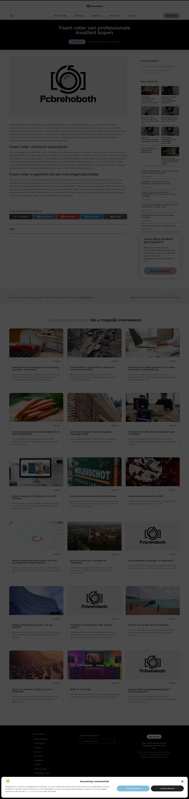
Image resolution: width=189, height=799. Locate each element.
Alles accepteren (133, 788)
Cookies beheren (167, 788)
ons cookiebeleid (32, 791)
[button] (182, 781)
